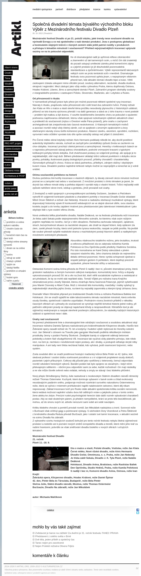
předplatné (84, 9)
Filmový (8, 100)
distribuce (71, 9)
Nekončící (9, 116)
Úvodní (8, 73)
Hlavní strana (11, 67)
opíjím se (11, 264)
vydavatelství (120, 9)
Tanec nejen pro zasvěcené (49, 542)
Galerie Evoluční (13, 149)
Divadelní (9, 94)
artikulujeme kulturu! (25, 573)
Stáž (7, 138)
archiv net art (11, 194)
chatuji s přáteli (14, 261)
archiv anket (10, 188)
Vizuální (8, 83)
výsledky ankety (16, 288)
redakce (8, 183)
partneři (59, 9)
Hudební (9, 89)
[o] (137, 568)
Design (8, 111)
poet (7, 127)
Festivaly (9, 159)
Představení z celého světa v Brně (53, 536)
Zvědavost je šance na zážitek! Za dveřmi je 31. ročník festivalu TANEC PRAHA (76, 533)
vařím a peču (13, 280)
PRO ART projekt (13, 143)
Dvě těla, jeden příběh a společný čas (54, 539)
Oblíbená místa (12, 170)
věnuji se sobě (13, 258)
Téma (7, 78)
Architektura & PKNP (15, 176)
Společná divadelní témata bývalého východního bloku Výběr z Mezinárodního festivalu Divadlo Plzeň (83, 27)
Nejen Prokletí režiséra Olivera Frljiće (54, 546)
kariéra (107, 9)
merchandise (11, 154)
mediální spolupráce (42, 9)
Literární (9, 105)
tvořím (9, 254)
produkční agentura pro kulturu (44, 573)
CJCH (7, 165)
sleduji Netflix (13, 267)
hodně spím (12, 277)
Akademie (9, 132)
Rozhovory (10, 121)
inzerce (96, 9)
